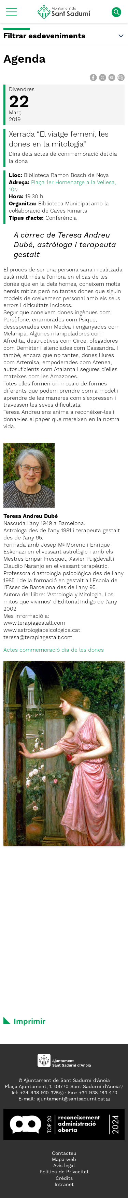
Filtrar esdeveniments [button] (64, 36)
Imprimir (29, 1021)
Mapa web (64, 1159)
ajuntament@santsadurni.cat (71, 1099)
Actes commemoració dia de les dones (53, 650)
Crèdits (64, 1178)
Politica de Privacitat (64, 1172)
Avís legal (64, 1165)
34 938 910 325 (41, 1093)
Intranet (64, 1184)
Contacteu (64, 1153)
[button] (11, 14)
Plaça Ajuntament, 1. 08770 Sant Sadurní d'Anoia (62, 1086)
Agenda (24, 59)
